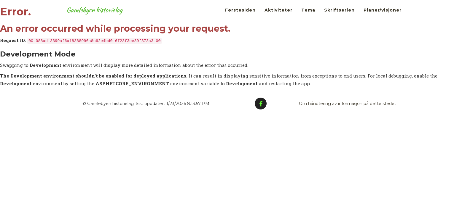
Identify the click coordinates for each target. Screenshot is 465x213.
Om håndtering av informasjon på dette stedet (347, 103)
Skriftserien (339, 14)
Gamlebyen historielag (99, 15)
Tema (308, 14)
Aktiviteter (278, 14)
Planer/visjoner (383, 14)
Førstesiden (240, 14)
